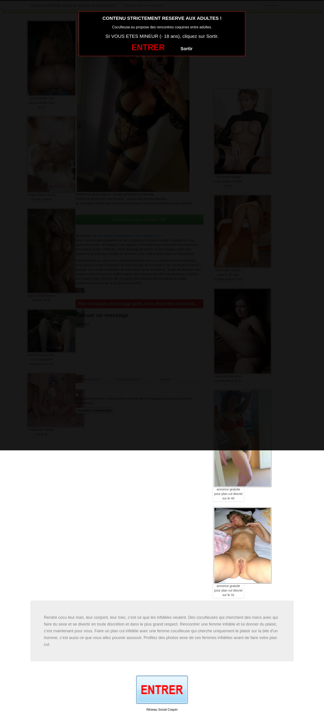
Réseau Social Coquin (162, 709)
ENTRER (148, 47)
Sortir (186, 48)
